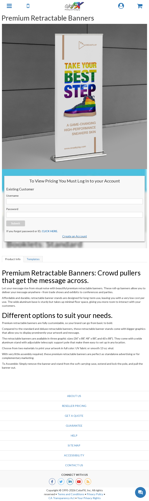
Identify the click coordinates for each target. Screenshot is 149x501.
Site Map (74, 445)
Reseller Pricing (74, 405)
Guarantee (74, 425)
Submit (15, 223)
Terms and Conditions (70, 494)
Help (74, 435)
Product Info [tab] (13, 259)
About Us (74, 396)
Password (12, 209)
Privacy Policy (95, 494)
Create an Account (74, 236)
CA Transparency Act (62, 498)
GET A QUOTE (74, 415)
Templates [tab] (33, 259)
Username (12, 195)
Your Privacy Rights (89, 498)
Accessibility (74, 455)
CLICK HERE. (50, 231)
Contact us (74, 465)
